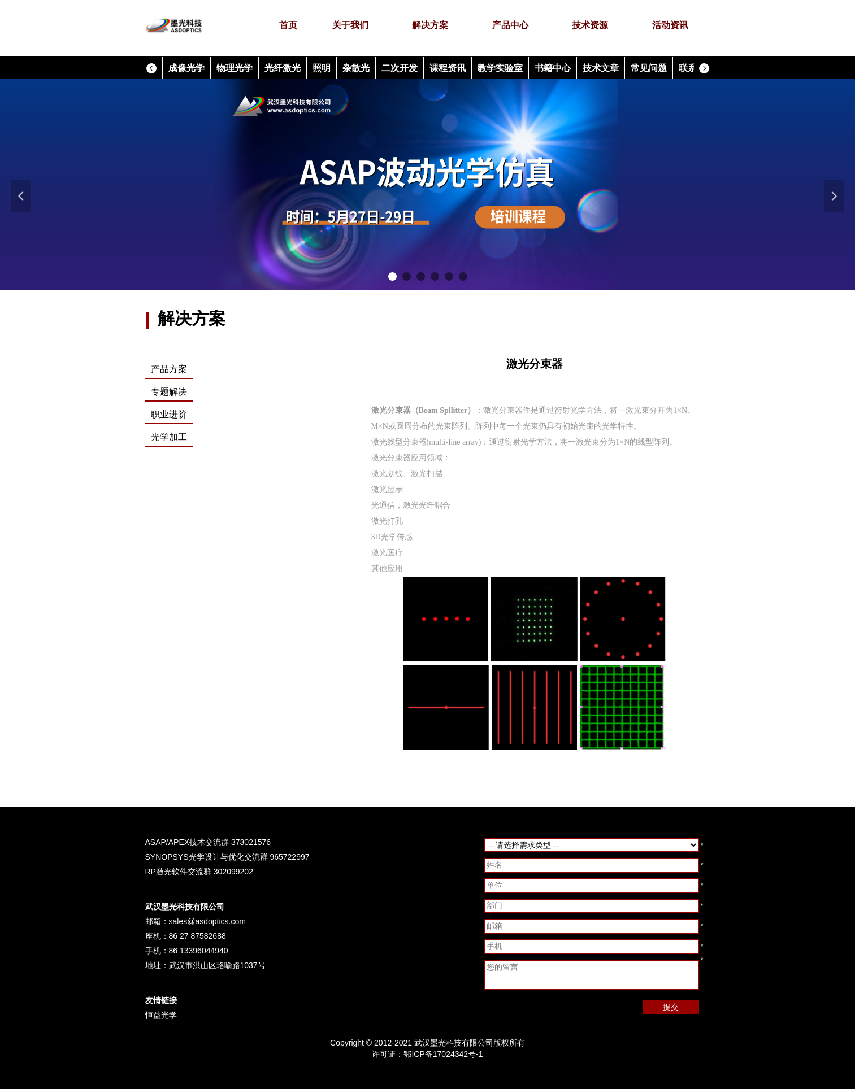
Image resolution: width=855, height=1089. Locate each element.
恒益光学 (161, 1015)
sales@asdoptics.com (207, 921)
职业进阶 (169, 414)
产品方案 (169, 369)
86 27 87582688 (197, 935)
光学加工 (169, 437)
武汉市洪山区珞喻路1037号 (217, 965)
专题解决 (169, 392)
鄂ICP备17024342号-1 (443, 1053)
